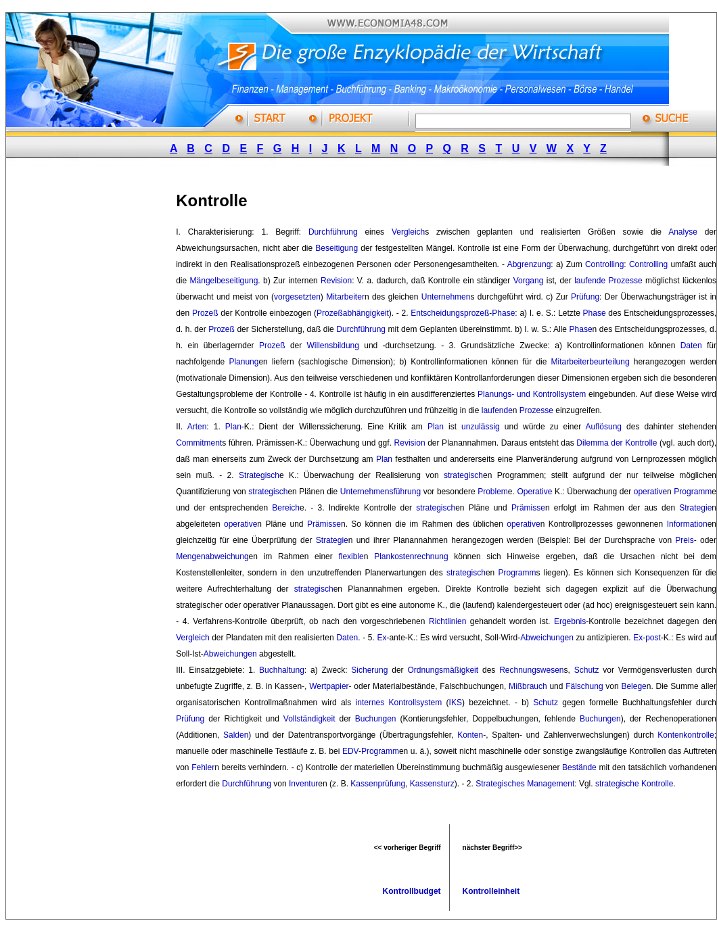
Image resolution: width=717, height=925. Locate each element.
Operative (534, 491)
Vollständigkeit (309, 719)
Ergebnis (570, 621)
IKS (455, 702)
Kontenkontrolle (685, 735)
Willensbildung (333, 345)
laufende (589, 280)
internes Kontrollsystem (399, 702)
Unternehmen (446, 297)
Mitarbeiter (345, 297)
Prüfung (585, 297)
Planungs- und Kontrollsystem (532, 394)
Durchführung (333, 232)
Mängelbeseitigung (224, 280)
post (653, 637)
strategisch (463, 475)
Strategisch (259, 475)
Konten (470, 735)
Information (687, 524)
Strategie (695, 508)
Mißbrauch (528, 686)
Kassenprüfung (377, 783)
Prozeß (205, 313)
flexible (350, 556)
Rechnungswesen (531, 670)
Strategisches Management (525, 783)
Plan (233, 426)
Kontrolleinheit (491, 891)
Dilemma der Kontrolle (616, 443)
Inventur (303, 783)
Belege (633, 686)
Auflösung (604, 426)
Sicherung (369, 670)
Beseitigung (336, 248)
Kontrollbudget (412, 891)
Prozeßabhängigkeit (353, 313)
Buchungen (375, 719)
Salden (235, 735)
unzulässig (480, 426)
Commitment (199, 443)
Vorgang (528, 280)
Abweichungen (547, 637)
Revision (336, 280)
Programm (693, 491)
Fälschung (584, 686)
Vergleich (408, 232)
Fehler (202, 767)
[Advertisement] (107, 381)
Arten (197, 426)
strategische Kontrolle (634, 783)
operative (650, 491)
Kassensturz (432, 783)
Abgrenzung (529, 264)
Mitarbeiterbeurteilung (590, 361)
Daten (691, 345)
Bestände (579, 767)
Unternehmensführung (380, 491)
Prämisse (528, 508)
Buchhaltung (281, 670)
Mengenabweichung (212, 556)
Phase (503, 313)
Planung (243, 361)
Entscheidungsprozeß (450, 313)
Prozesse (626, 280)
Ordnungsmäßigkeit (442, 670)
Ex (381, 637)
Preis (684, 540)
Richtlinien (447, 621)
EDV (350, 751)
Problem (493, 491)
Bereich (286, 508)
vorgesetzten (297, 297)
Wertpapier (328, 686)
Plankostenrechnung (411, 556)
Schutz (586, 670)
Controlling (604, 264)
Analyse (682, 232)
